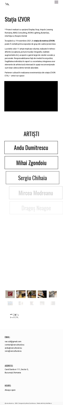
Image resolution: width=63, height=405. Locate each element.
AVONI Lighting (34, 33)
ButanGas (45, 33)
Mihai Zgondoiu (36, 162)
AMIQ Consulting (20, 33)
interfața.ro (9, 36)
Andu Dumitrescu (34, 147)
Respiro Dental (21, 36)
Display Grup (34, 29)
